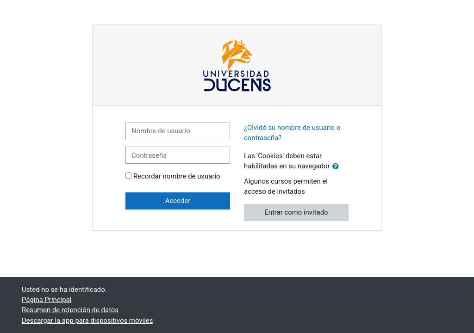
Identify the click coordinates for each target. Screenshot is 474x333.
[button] (337, 166)
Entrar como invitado (296, 212)
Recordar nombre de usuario (176, 176)
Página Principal (46, 300)
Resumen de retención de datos (70, 310)
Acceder (178, 201)
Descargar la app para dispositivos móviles (87, 320)
